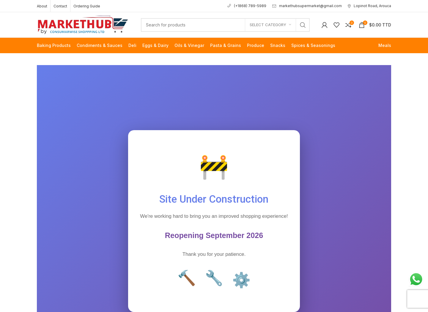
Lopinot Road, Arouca (369, 6)
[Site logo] (83, 24)
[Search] (225, 25)
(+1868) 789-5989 (246, 6)
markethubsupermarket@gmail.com (307, 6)
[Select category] (270, 25)
